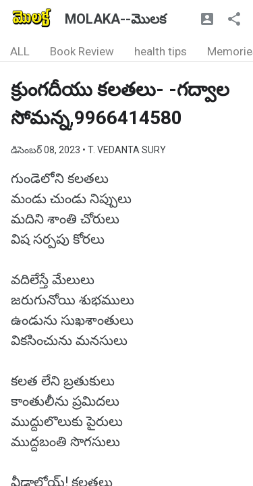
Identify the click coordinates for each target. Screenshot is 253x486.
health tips (160, 51)
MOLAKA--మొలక (115, 19)
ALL (20, 51)
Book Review (82, 51)
